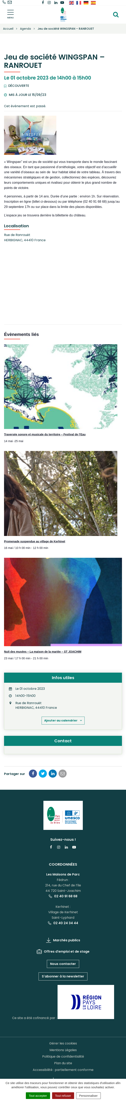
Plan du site (63, 1063)
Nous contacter (63, 963)
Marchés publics (63, 940)
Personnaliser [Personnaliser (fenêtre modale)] (88, 1095)
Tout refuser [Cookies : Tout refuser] (63, 1095)
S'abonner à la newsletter (63, 976)
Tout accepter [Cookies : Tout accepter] (38, 1095)
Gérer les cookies (63, 1043)
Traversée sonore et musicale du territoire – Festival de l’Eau (45, 434)
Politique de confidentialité (63, 1056)
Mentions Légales (63, 1050)
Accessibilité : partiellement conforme (63, 1069)
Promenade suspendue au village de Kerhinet (34, 541)
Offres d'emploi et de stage (63, 951)
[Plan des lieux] (63, 282)
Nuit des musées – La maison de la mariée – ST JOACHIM (42, 651)
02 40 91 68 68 (63, 896)
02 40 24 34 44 (63, 923)
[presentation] (60, 386)
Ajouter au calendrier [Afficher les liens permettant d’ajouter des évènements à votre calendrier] (61, 720)
